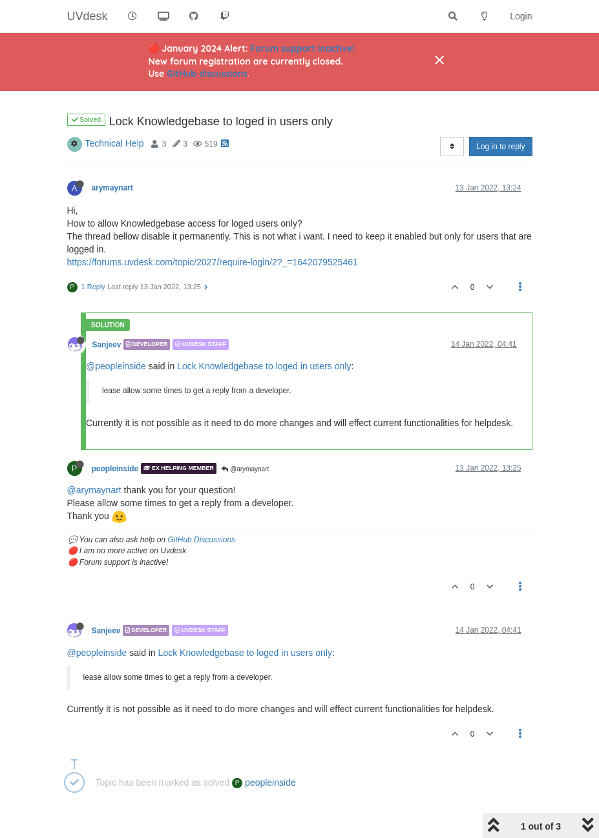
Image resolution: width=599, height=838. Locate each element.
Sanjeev (106, 344)
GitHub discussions (207, 73)
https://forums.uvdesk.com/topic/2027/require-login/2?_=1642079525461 (212, 262)
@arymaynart (245, 469)
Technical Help (114, 143)
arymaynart (112, 187)
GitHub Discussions (201, 539)
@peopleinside (116, 366)
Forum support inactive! (303, 48)
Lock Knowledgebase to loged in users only (264, 366)
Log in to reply (500, 146)
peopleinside (115, 468)
